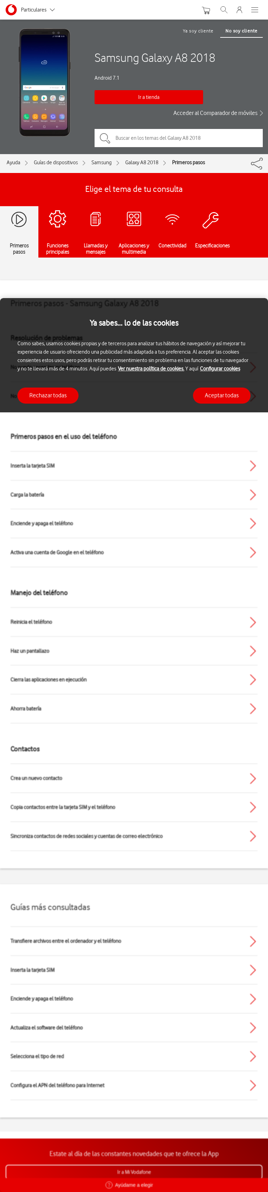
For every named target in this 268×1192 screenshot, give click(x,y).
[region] (134, 745)
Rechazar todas (48, 395)
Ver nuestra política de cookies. (151, 369)
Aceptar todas (222, 395)
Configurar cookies (220, 369)
